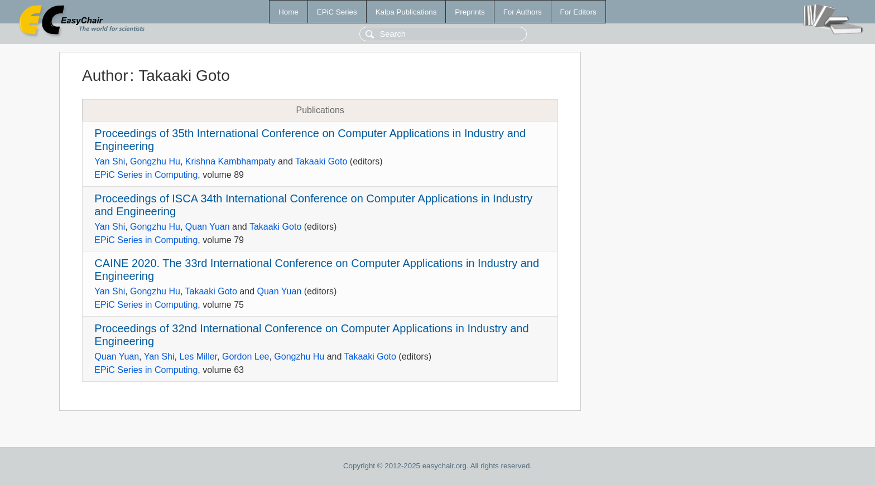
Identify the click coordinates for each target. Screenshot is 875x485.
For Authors (522, 12)
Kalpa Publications (406, 12)
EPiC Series (337, 12)
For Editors (578, 12)
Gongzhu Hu (155, 161)
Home (288, 12)
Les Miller (198, 356)
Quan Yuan (207, 226)
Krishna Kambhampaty (230, 161)
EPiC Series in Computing (146, 175)
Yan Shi (109, 161)
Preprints (469, 12)
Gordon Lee (246, 356)
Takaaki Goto (321, 161)
